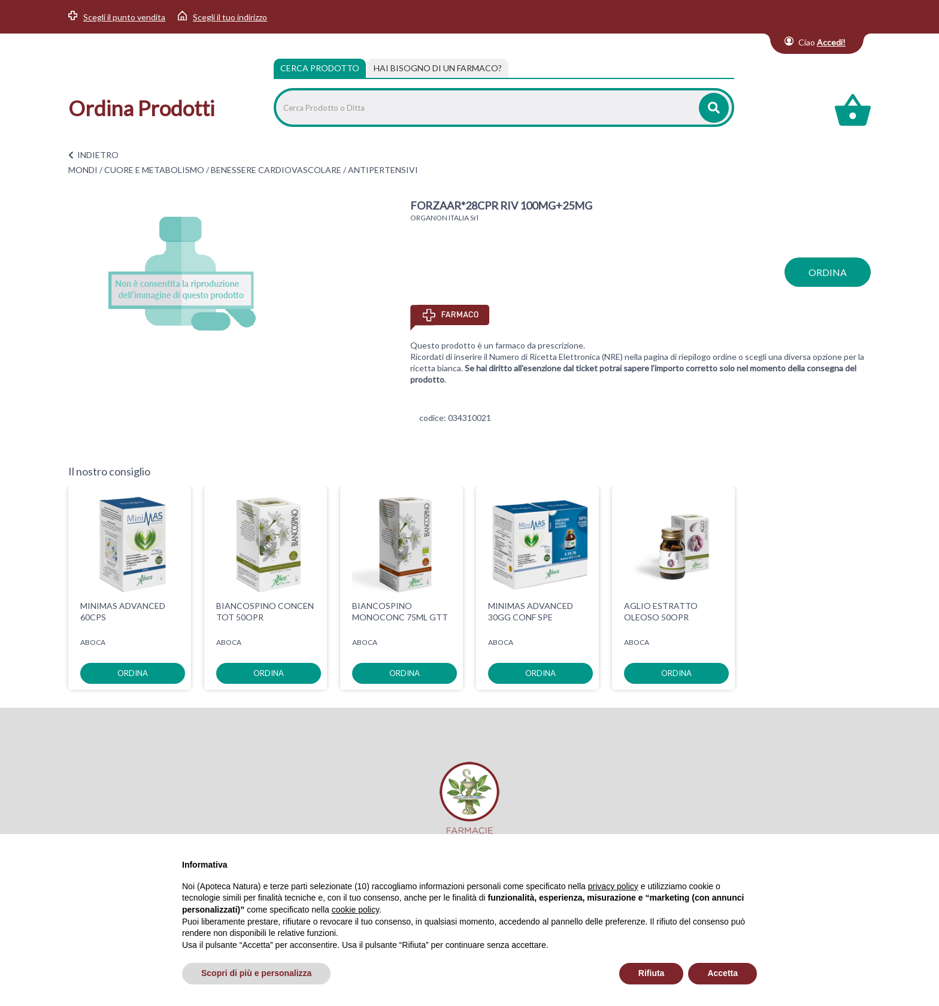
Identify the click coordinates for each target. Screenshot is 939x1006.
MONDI (83, 170)
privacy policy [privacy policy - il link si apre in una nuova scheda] (613, 886)
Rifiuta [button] (651, 973)
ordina (827, 272)
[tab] (437, 68)
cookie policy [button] (355, 909)
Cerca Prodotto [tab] (319, 68)
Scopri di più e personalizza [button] (256, 973)
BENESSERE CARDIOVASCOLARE (276, 170)
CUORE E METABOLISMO (154, 170)
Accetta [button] (722, 973)
